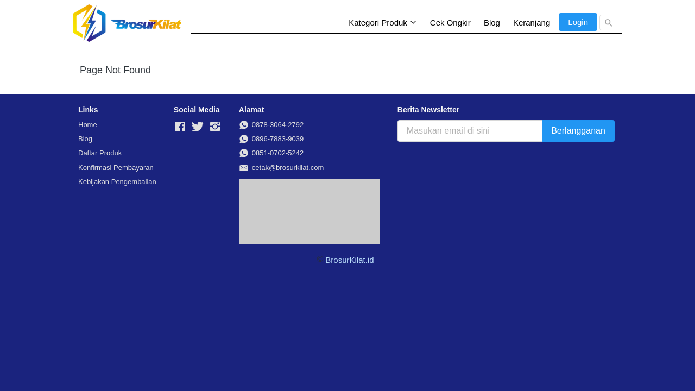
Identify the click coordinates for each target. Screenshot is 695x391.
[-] (180, 127)
